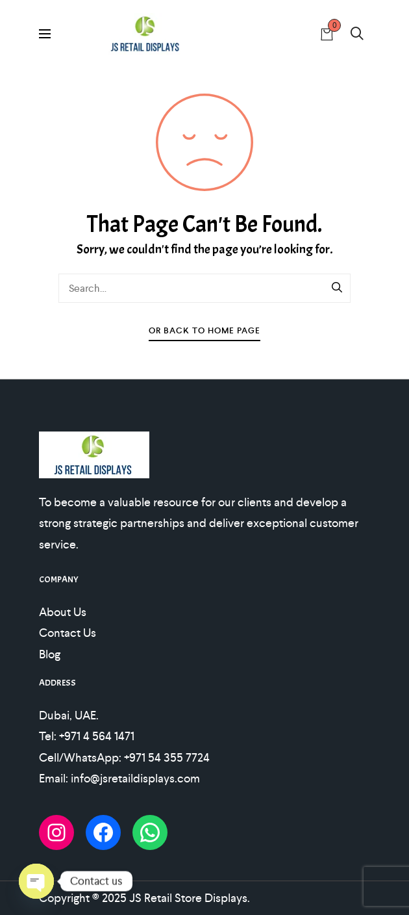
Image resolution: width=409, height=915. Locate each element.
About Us (62, 611)
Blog (49, 654)
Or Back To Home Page (204, 330)
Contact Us (67, 632)
